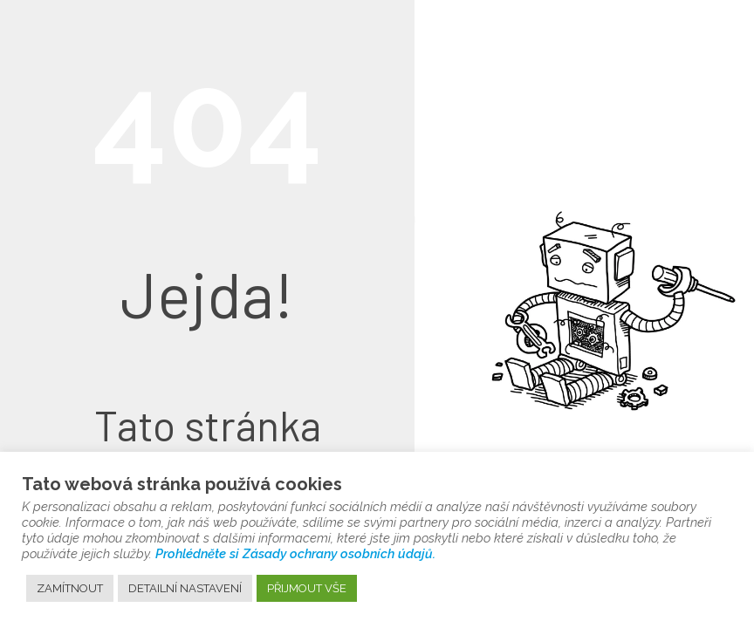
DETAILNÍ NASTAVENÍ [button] (185, 588)
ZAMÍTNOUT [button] (70, 588)
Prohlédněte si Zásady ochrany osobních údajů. (295, 553)
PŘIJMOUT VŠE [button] (306, 588)
